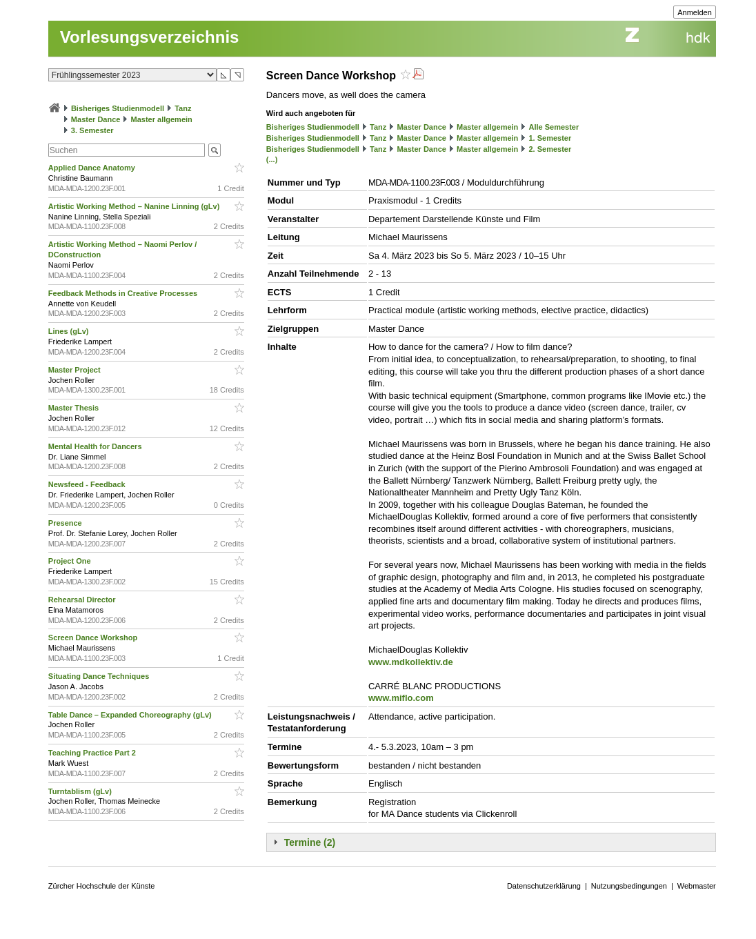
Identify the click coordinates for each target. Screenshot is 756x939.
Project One (70, 561)
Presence (66, 523)
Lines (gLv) (69, 331)
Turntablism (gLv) (81, 791)
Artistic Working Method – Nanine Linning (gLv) (135, 206)
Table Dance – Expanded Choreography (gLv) (131, 715)
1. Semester (549, 138)
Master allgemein (161, 119)
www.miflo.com (401, 698)
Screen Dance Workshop (93, 637)
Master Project (75, 370)
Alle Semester (553, 127)
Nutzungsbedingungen (629, 886)
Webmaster (696, 886)
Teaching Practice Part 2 (93, 753)
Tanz (183, 108)
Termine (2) (309, 842)
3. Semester (92, 130)
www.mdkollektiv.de (410, 662)
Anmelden (694, 12)
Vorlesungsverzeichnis (149, 37)
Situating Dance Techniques (100, 676)
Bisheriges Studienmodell (117, 108)
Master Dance (96, 119)
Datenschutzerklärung (544, 886)
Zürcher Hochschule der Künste (101, 886)
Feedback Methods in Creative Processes (123, 293)
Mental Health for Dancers (96, 446)
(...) (272, 159)
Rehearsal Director (83, 599)
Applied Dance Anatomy (92, 168)
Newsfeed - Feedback (88, 484)
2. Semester (549, 149)
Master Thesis (74, 408)
